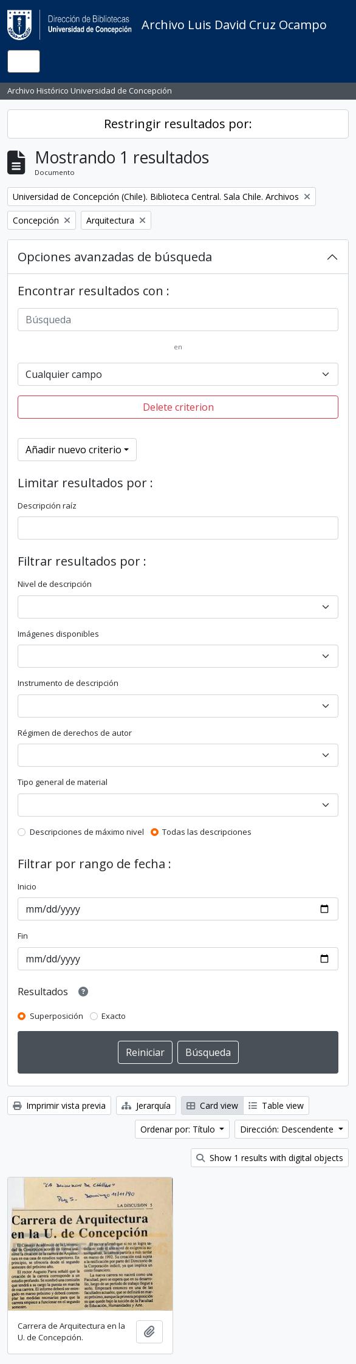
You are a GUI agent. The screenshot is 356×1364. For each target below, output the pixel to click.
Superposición (56, 1015)
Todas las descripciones (207, 831)
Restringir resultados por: (178, 123)
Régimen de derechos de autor (75, 732)
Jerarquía (146, 1105)
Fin (23, 935)
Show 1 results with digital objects (269, 1158)
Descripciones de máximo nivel (87, 831)
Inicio (27, 886)
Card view (212, 1105)
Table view (276, 1105)
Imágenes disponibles (58, 633)
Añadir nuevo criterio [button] (74, 449)
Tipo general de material (63, 781)
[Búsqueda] (178, 319)
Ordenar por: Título (178, 1129)
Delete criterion (178, 407)
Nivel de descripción (55, 583)
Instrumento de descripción (68, 682)
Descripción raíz (47, 505)
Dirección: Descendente (288, 1129)
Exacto (113, 1015)
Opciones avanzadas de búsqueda (115, 256)
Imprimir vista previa (59, 1105)
